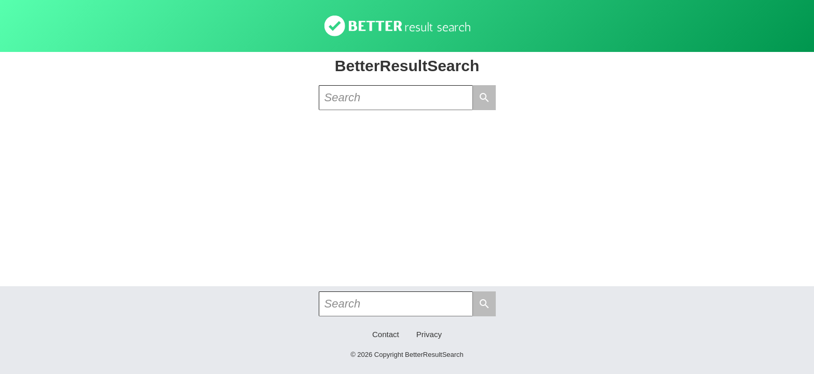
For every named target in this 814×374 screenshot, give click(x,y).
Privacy (429, 334)
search (484, 97)
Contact (385, 334)
